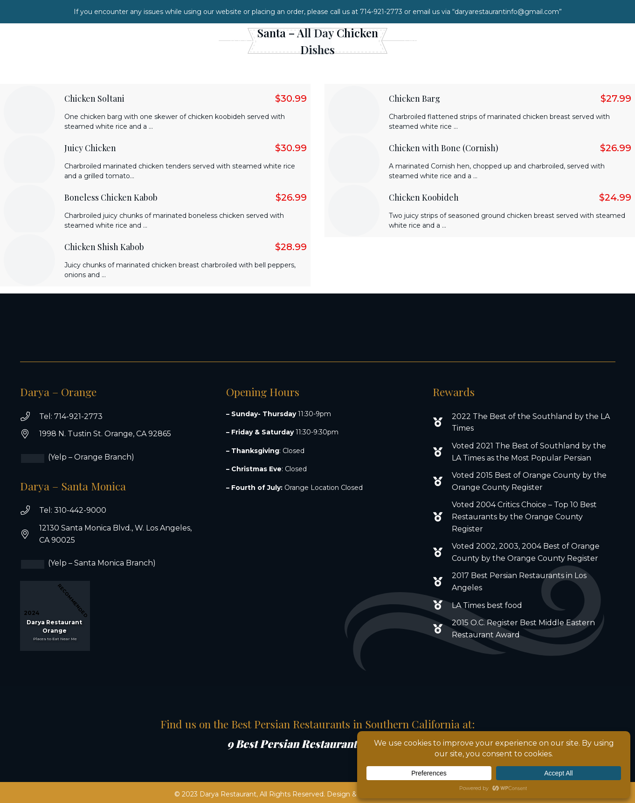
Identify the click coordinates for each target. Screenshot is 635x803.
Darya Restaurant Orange (54, 626)
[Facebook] (579, 41)
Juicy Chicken (90, 148)
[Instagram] (598, 41)
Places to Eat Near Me (55, 638)
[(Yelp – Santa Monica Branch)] (38, 564)
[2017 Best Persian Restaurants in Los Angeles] (442, 582)
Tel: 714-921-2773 (71, 416)
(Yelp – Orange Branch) (91, 457)
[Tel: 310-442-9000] (29, 510)
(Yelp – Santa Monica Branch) (102, 563)
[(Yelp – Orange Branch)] (38, 458)
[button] (197, 40)
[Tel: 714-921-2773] (29, 416)
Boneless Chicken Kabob (111, 197)
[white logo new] (317, 41)
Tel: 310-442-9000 (72, 510)
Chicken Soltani (94, 98)
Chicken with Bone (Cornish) (443, 148)
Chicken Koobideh (424, 197)
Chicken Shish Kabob (104, 246)
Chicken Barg (414, 98)
